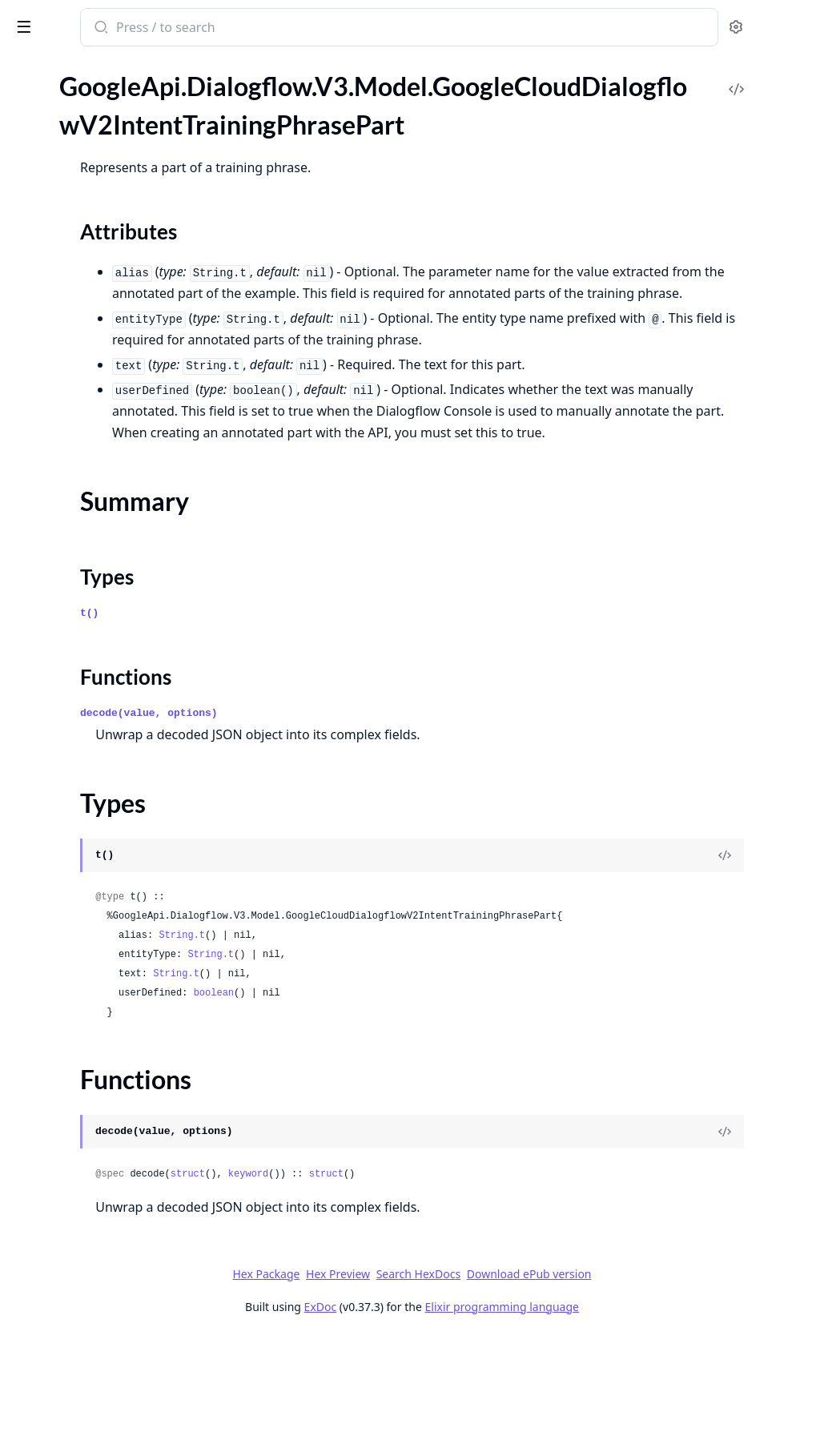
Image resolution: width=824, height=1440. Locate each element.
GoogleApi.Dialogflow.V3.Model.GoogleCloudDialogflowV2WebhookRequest (113, 889)
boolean (422, 1096)
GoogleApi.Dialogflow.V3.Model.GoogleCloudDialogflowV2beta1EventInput (113, 1170)
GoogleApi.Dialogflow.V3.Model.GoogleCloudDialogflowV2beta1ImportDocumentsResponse (113, 1408)
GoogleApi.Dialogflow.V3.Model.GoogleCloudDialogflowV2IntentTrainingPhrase (113, 104)
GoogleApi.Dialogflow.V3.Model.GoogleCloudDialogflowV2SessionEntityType (113, 521)
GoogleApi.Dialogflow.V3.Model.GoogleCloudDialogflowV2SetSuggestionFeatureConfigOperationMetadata (113, 543)
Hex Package (386, 1377)
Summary (54, 173)
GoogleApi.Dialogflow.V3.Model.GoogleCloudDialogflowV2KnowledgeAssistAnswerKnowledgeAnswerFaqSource (113, 284)
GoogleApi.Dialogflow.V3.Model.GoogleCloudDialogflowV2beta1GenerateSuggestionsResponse (113, 1300)
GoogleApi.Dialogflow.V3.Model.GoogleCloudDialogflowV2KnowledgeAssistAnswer (113, 240)
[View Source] (757, 959)
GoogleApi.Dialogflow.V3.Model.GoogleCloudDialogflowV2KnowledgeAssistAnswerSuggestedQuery (113, 348)
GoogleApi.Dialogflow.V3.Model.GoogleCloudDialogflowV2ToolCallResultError (113, 846)
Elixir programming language (622, 1410)
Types (44, 192)
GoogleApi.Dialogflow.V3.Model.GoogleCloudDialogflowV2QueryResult (113, 457)
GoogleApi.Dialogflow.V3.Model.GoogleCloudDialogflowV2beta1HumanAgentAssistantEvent (113, 1386)
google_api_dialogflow (87, 19)
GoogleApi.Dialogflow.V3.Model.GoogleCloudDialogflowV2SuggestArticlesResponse (113, 651)
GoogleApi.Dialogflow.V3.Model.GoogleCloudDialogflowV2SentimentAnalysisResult (113, 500)
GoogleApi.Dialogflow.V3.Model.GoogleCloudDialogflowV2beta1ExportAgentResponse (113, 1192)
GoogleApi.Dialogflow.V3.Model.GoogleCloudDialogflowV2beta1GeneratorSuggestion (113, 1343)
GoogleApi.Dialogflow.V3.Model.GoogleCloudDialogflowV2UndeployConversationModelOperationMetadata (113, 867)
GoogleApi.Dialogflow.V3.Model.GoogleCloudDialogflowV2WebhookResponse (113, 911)
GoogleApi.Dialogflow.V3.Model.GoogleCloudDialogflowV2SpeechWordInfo (113, 608)
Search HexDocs (538, 1377)
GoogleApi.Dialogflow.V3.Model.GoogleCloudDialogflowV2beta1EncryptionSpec (113, 1105)
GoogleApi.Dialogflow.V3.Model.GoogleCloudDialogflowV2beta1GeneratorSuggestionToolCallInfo (113, 1365)
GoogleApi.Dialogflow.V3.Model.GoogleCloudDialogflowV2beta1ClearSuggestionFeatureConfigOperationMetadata (113, 1019)
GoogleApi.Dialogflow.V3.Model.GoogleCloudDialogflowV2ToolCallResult (113, 824)
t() (297, 716)
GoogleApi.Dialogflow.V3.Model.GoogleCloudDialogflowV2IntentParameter (113, 83)
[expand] (224, 86)
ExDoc (440, 1410)
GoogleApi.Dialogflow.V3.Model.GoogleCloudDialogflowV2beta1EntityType (113, 1127)
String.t (390, 1038)
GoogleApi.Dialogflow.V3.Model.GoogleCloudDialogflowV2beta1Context (113, 1040)
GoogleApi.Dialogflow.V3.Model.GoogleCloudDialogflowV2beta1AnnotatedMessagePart (113, 932)
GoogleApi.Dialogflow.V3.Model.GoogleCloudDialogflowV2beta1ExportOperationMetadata (113, 1213)
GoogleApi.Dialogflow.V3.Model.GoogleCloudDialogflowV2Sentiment (113, 478)
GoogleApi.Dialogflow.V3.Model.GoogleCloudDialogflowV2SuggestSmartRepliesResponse (113, 716)
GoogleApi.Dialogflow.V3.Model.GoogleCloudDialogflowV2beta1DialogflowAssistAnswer (113, 1084)
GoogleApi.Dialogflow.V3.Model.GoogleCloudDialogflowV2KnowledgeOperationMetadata (113, 370)
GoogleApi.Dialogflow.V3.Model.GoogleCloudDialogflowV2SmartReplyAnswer (113, 565)
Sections (51, 154)
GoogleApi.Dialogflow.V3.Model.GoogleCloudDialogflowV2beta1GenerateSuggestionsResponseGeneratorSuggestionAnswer (113, 1321)
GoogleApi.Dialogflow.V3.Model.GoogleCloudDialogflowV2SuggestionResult (113, 738)
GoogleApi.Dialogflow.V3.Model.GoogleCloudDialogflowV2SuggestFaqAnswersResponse (113, 673)
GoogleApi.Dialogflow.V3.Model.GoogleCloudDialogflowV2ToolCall (113, 803)
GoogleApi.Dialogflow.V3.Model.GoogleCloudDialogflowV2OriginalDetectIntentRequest (113, 435)
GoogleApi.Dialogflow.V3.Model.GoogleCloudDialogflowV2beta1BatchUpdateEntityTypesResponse (113, 975)
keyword (456, 1277)
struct (396, 1277)
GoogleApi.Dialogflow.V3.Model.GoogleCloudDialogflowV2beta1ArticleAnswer (113, 954)
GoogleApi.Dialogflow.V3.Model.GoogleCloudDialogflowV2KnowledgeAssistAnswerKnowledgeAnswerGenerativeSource (113, 305)
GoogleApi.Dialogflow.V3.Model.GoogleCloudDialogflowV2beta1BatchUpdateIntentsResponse (113, 997)
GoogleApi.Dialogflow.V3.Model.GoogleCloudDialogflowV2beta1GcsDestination (113, 1278)
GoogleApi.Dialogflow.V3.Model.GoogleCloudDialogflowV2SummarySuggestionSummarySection (113, 781)
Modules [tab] (96, 68)
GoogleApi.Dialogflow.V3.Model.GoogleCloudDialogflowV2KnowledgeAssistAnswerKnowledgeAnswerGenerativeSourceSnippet (113, 327)
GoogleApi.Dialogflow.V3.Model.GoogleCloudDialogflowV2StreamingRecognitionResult (113, 630)
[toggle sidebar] (219, 25)
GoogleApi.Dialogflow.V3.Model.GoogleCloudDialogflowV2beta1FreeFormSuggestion (113, 1257)
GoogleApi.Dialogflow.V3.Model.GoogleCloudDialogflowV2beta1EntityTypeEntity (113, 1148)
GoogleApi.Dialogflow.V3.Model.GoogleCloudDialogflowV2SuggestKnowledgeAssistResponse (113, 694)
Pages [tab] (28, 68)
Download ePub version (649, 1377)
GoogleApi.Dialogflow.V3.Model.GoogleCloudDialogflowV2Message (113, 392)
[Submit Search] (308, 29)
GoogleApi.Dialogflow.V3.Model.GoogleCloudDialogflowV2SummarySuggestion (113, 759)
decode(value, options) (357, 817)
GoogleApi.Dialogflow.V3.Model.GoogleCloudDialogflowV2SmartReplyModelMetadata (113, 586)
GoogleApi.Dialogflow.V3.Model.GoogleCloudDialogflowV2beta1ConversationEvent (113, 1062)
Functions (55, 211)
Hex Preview (458, 1377)
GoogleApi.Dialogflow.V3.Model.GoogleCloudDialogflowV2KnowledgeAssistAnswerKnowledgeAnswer (113, 262)
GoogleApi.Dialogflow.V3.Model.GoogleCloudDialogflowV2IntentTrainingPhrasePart (113, 126)
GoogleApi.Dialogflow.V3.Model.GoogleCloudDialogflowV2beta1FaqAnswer (113, 1235)
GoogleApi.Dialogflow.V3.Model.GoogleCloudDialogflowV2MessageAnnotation (113, 413)
